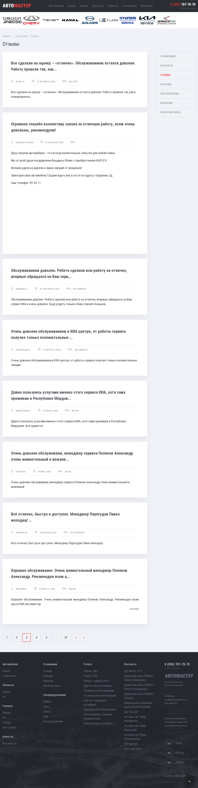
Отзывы (165, 75)
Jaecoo (47, 711)
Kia (4, 696)
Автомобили (56, 5)
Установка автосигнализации (100, 695)
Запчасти (98, 5)
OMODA (47, 701)
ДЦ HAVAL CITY (133, 671)
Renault (7, 691)
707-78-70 (182, 4)
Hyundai (7, 722)
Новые (6, 671)
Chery (46, 706)
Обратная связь (170, 112)
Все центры (130, 743)
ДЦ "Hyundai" (131, 712)
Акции (72, 5)
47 (65, 637)
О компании (129, 5)
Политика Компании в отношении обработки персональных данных (176, 722)
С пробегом (9, 676)
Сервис (84, 5)
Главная (7, 36)
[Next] (84, 637)
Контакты (166, 65)
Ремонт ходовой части (96, 680)
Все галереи (9, 727)
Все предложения (53, 721)
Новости (113, 5)
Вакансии (147, 5)
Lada (45, 716)
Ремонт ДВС (91, 671)
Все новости (10, 743)
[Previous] (75, 637)
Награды (166, 84)
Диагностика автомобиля (98, 685)
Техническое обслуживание (99, 690)
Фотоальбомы (169, 93)
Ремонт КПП (91, 676)
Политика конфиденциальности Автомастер (176, 700)
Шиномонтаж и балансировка (100, 709)
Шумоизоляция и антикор (98, 723)
